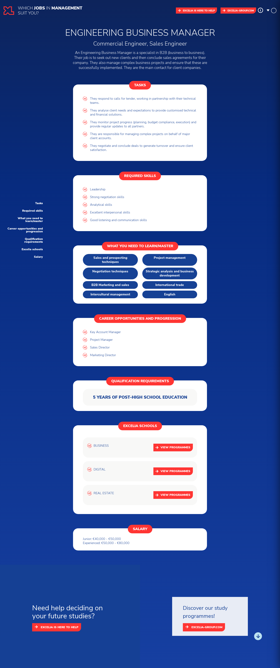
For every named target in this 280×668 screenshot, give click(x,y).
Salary (38, 257)
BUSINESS (101, 446)
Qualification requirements (33, 240)
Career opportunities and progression (25, 230)
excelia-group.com (238, 10)
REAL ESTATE (104, 493)
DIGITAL (100, 469)
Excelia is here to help (196, 10)
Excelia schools (32, 249)
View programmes (173, 447)
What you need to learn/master (30, 219)
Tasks (39, 203)
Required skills (32, 211)
